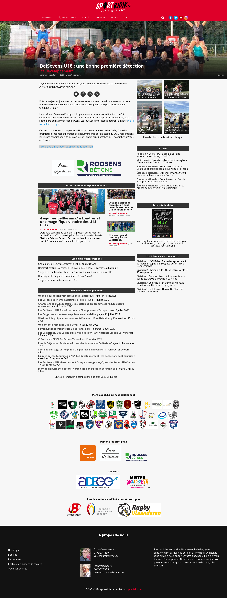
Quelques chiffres (17, 568)
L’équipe (12, 554)
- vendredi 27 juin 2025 (86, 319)
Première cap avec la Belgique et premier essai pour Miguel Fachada (162, 167)
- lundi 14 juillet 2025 (77, 296)
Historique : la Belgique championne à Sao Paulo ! (65, 276)
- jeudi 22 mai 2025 (68, 325)
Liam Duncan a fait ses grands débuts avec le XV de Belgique (160, 186)
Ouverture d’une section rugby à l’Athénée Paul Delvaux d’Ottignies (162, 161)
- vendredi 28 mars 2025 (85, 334)
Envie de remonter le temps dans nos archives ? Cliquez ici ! (86, 376)
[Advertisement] (17, 123)
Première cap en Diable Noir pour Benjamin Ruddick (161, 180)
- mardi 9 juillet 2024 (86, 370)
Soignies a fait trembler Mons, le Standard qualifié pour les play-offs (75, 272)
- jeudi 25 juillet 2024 (86, 363)
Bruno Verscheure (73, 75)
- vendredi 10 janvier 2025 (70, 339)
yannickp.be (135, 589)
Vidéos (126, 18)
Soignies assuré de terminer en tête (57, 280)
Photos (114, 18)
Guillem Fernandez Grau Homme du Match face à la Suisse (161, 174)
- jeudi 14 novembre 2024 (86, 344)
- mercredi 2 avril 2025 (76, 329)
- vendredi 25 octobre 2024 (83, 350)
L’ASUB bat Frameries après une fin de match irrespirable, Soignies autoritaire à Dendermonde (162, 263)
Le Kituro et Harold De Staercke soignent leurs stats (160, 290)
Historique (14, 550)
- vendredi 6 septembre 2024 (86, 357)
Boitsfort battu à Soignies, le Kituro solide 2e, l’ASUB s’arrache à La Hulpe (78, 268)
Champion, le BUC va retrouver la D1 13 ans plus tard (67, 264)
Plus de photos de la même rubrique (162, 137)
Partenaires (14, 559)
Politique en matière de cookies (25, 564)
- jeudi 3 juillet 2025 (79, 314)
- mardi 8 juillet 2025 (81, 305)
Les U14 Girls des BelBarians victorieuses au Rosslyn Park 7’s (158, 155)
